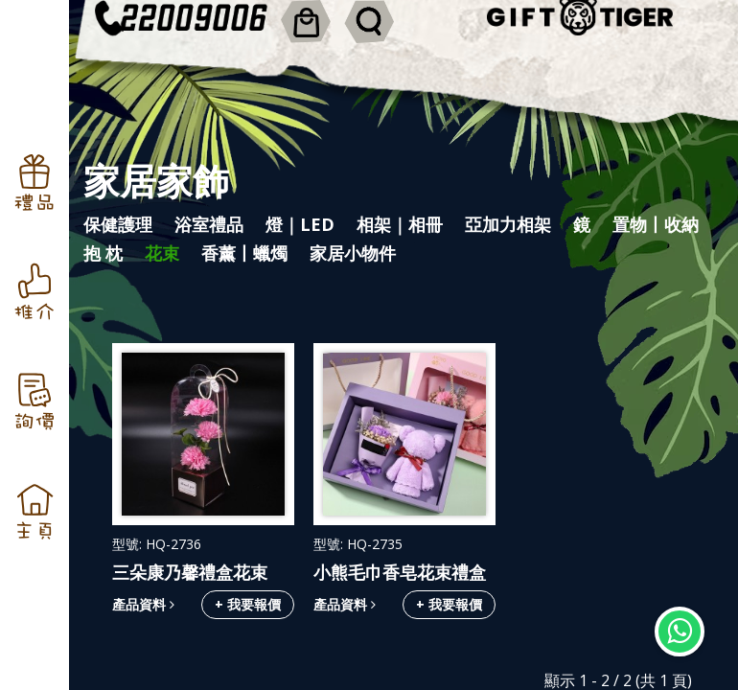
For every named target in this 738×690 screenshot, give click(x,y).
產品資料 (143, 604)
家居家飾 (156, 180)
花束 (162, 253)
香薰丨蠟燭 (244, 253)
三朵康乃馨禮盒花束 (189, 572)
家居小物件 (353, 253)
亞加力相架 (508, 224)
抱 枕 (103, 253)
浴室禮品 (208, 224)
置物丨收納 (655, 224)
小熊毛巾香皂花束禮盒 (399, 572)
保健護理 (117, 224)
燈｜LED (299, 224)
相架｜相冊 (400, 224)
